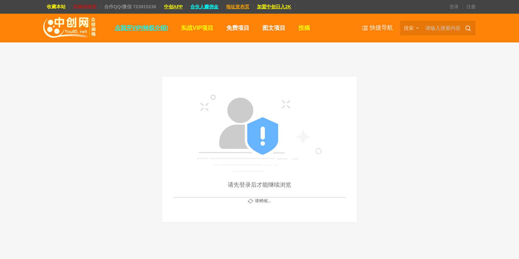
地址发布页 (237, 6)
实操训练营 (85, 6)
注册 (471, 6)
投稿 (304, 28)
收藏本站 (56, 6)
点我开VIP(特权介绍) (141, 28)
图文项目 (273, 28)
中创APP (173, 6)
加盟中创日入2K (274, 6)
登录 (454, 6)
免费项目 (237, 28)
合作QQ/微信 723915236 (130, 6)
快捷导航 (381, 27)
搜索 (409, 28)
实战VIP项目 (197, 28)
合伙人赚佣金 (204, 6)
